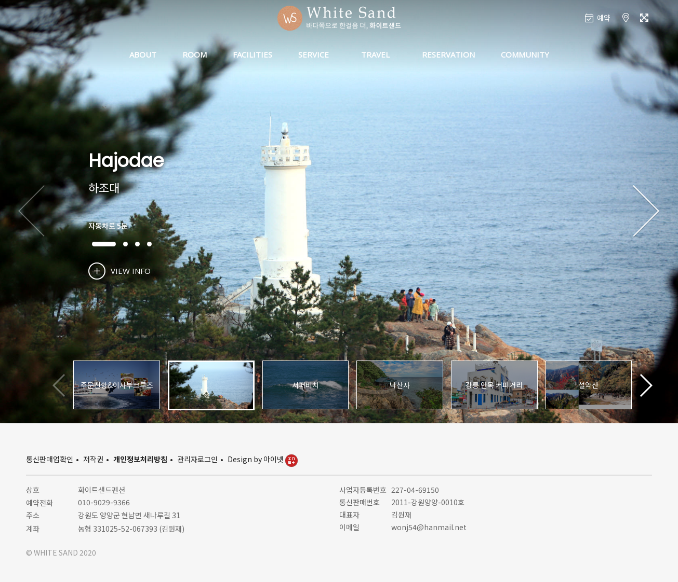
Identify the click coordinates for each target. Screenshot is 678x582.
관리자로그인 (197, 459)
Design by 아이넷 (263, 459)
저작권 (93, 459)
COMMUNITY (525, 54)
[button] (646, 211)
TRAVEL (375, 54)
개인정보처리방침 (140, 459)
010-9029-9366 (104, 502)
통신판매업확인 (49, 459)
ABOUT (142, 54)
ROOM (194, 54)
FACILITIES (252, 54)
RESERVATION (448, 54)
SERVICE (313, 54)
